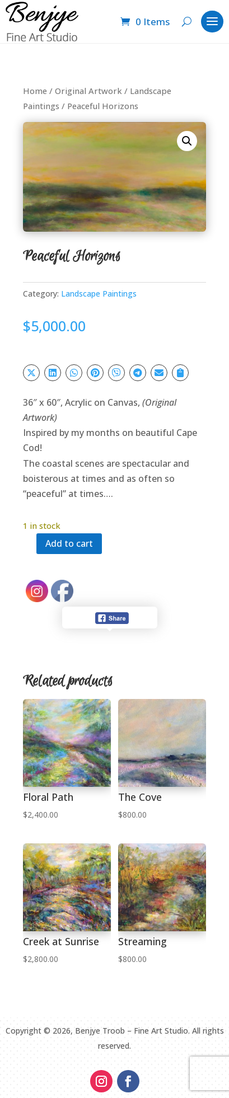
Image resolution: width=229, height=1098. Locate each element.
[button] (187, 141)
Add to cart (69, 543)
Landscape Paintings (99, 293)
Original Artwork (88, 90)
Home (35, 90)
